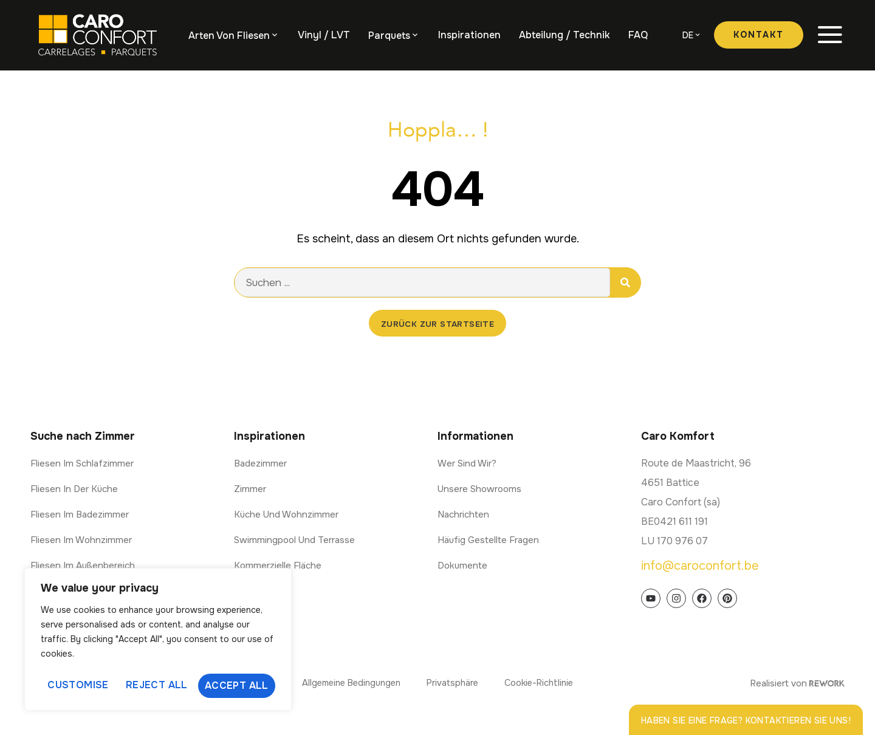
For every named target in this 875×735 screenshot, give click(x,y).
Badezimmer (260, 464)
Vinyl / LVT (324, 35)
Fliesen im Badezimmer (79, 515)
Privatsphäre (454, 683)
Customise (77, 685)
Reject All (157, 685)
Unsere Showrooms (479, 490)
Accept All (237, 685)
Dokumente (462, 566)
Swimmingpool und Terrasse (294, 541)
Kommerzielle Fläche (277, 566)
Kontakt (758, 34)
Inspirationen (469, 35)
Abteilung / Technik (564, 35)
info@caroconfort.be (700, 566)
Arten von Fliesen (229, 35)
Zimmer (250, 490)
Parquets (389, 35)
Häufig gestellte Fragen (488, 541)
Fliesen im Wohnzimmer (81, 541)
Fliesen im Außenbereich (82, 566)
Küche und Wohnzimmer (286, 515)
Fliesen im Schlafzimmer (82, 464)
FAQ (638, 35)
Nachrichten (463, 515)
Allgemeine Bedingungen (344, 683)
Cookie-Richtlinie (547, 683)
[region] (158, 641)
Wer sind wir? (466, 464)
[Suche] (625, 282)
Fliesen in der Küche (74, 490)
